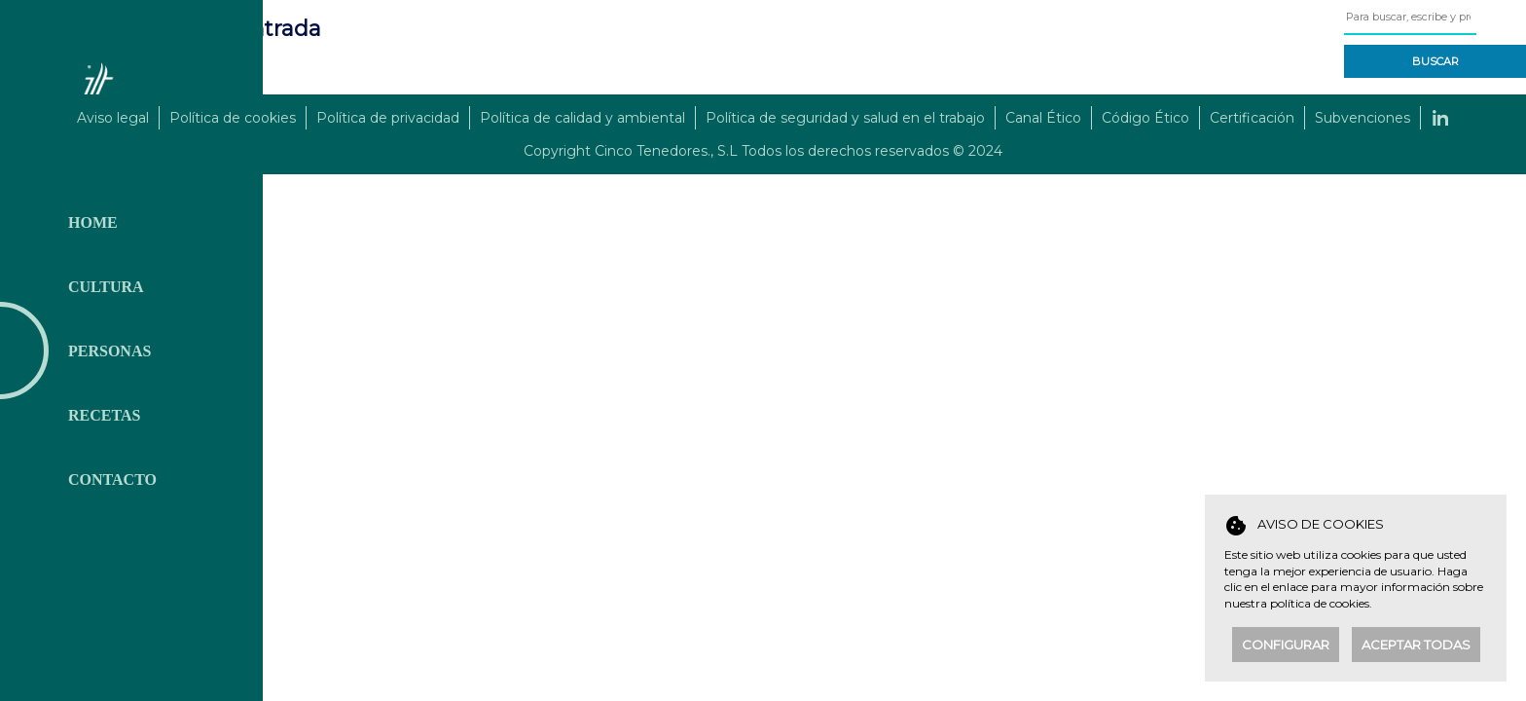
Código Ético (1145, 118)
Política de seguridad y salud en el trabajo (845, 118)
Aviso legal (113, 118)
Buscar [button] (1435, 61)
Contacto (112, 479)
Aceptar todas (1416, 644)
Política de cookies (232, 118)
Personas (109, 351)
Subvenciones (1362, 118)
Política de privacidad (387, 118)
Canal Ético (1043, 118)
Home (93, 222)
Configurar (1285, 644)
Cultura (106, 286)
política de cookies (1319, 603)
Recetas (104, 415)
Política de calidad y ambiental (582, 118)
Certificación (1252, 118)
